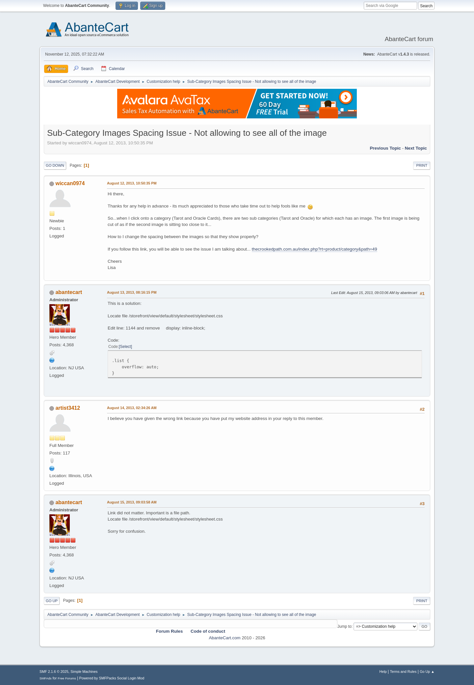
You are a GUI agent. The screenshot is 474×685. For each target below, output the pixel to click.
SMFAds (46, 678)
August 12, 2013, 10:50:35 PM (131, 183)
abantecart (68, 292)
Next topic (416, 148)
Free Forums (67, 678)
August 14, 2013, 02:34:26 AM (132, 408)
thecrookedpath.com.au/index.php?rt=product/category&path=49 (314, 249)
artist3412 (67, 408)
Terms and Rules (403, 671)
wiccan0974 (70, 183)
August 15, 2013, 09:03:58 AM (132, 502)
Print (421, 165)
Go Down (55, 165)
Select (125, 346)
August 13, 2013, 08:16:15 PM (131, 292)
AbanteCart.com (224, 637)
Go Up (52, 601)
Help (383, 671)
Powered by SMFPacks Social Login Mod (112, 678)
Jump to (344, 626)
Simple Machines (83, 671)
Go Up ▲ (427, 671)
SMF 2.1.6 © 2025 (54, 671)
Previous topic (385, 148)
